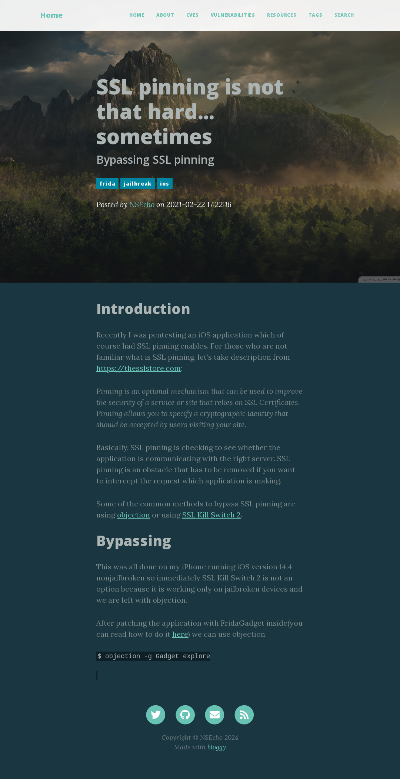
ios (164, 183)
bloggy (216, 747)
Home (51, 15)
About (165, 15)
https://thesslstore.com (138, 368)
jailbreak (137, 183)
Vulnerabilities (233, 15)
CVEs (192, 15)
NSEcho (141, 204)
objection (133, 514)
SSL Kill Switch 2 (211, 514)
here (180, 634)
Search (344, 15)
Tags (316, 15)
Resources (282, 15)
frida (107, 183)
